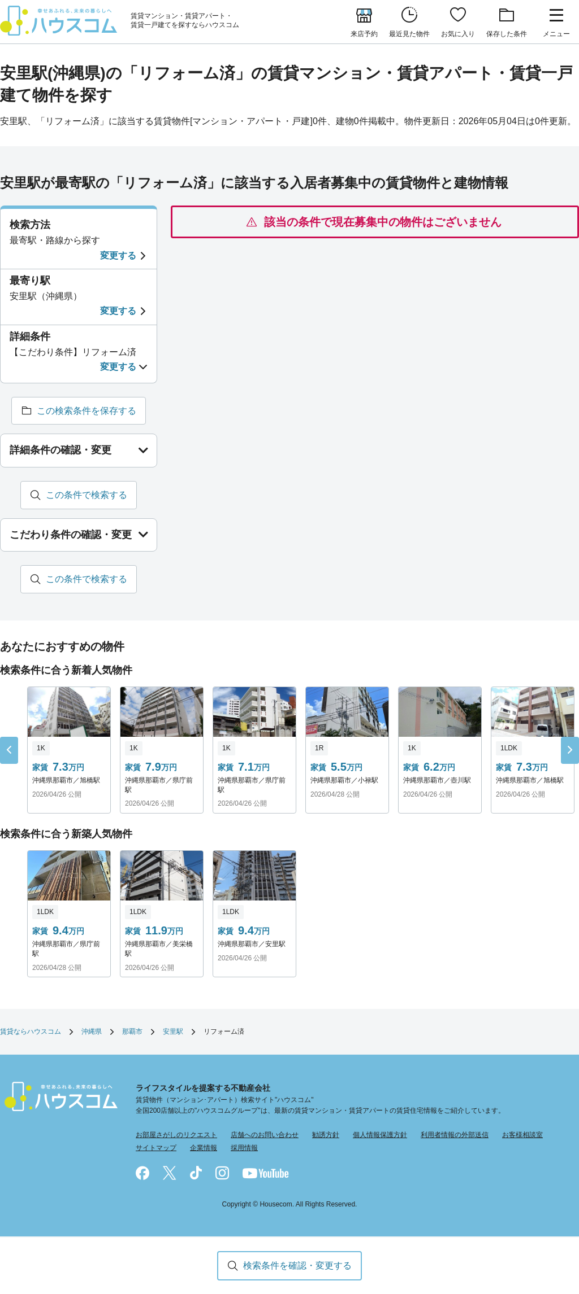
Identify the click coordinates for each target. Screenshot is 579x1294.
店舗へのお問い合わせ (265, 1135)
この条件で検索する (86, 495)
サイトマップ (156, 1148)
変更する (118, 255)
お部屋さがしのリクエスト (176, 1135)
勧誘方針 (325, 1135)
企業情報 (203, 1148)
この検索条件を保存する (86, 411)
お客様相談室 (522, 1135)
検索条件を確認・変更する (297, 1265)
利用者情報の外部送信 (455, 1135)
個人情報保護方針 (380, 1135)
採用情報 (244, 1148)
